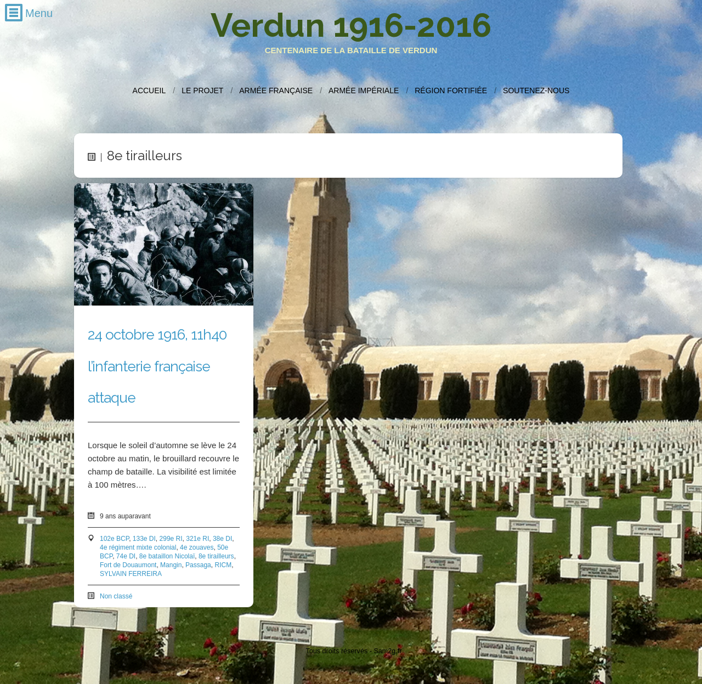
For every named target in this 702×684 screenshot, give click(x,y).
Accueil (149, 90)
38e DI (222, 539)
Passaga (198, 565)
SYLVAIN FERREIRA (131, 574)
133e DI (144, 539)
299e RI (171, 539)
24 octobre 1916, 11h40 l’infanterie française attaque (157, 366)
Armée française (276, 90)
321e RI (197, 539)
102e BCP (114, 539)
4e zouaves (196, 548)
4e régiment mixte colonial (138, 548)
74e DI (125, 557)
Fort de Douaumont (128, 565)
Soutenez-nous (536, 90)
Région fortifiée (451, 90)
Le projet (202, 90)
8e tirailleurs (216, 557)
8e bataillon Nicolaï (167, 557)
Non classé (116, 597)
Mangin (171, 565)
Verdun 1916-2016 (351, 25)
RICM (222, 565)
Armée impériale (364, 90)
